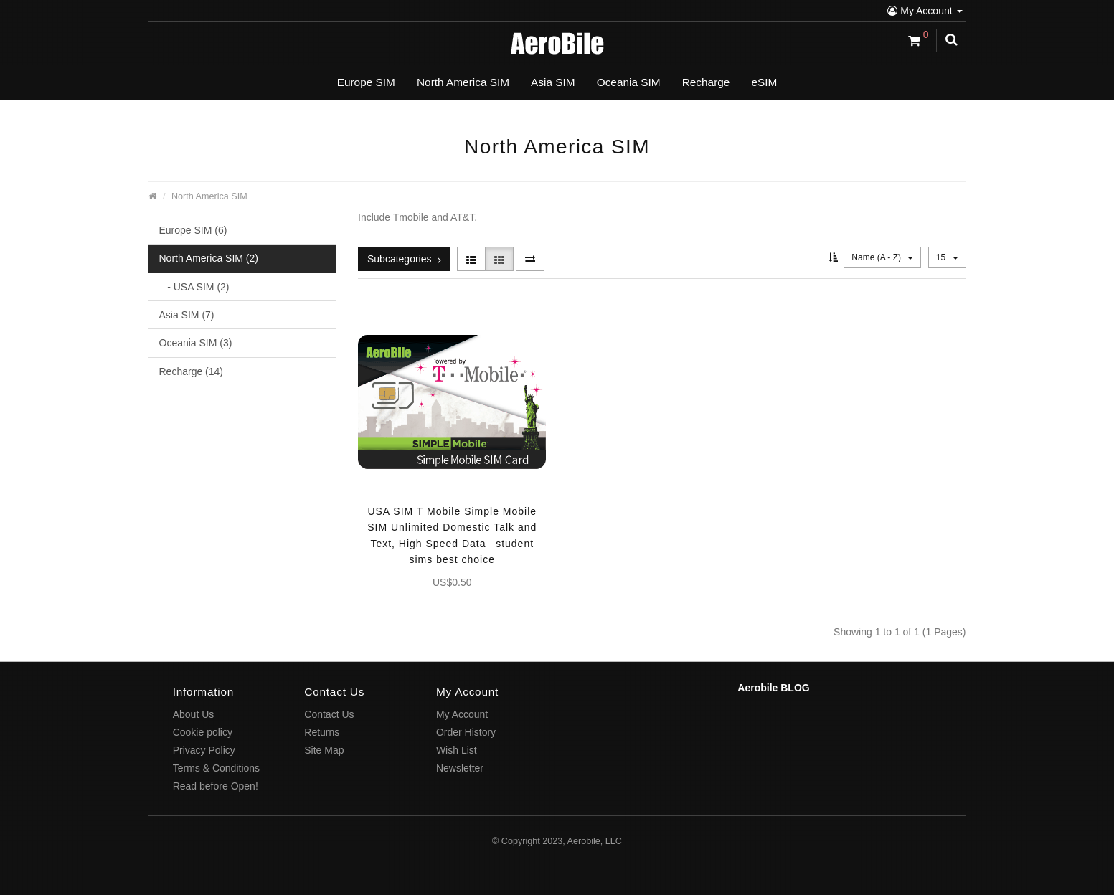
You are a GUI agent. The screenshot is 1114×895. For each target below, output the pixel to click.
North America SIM (209, 196)
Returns (321, 732)
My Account (924, 10)
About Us (193, 714)
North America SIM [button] (463, 82)
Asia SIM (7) (186, 315)
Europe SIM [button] (366, 82)
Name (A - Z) (882, 257)
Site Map (324, 750)
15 (947, 257)
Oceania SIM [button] (629, 82)
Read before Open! (215, 786)
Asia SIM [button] (553, 82)
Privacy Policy (204, 750)
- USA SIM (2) (194, 287)
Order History (466, 732)
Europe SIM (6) (193, 230)
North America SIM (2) (208, 258)
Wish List (456, 750)
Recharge (706, 82)
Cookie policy (202, 732)
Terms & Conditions (216, 768)
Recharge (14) (191, 371)
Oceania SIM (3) (195, 343)
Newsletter (459, 768)
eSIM (764, 82)
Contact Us (329, 714)
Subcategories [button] (404, 259)
